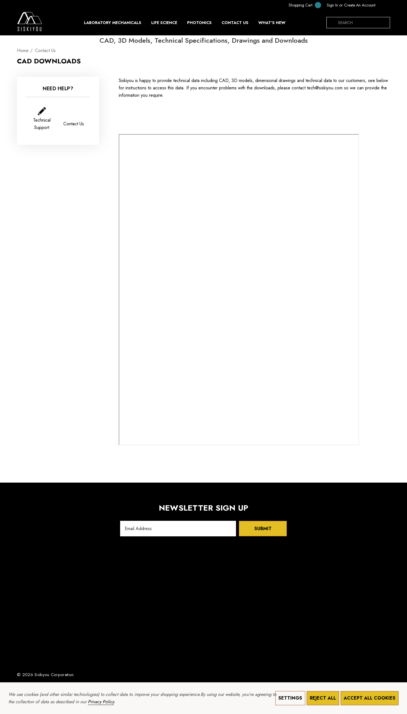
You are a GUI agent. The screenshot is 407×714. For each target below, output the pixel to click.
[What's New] (271, 24)
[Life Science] (164, 24)
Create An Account (359, 5)
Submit (263, 528)
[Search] (332, 22)
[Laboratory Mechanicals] (112, 24)
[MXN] (384, 5)
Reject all (323, 698)
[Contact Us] (235, 22)
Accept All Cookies (369, 698)
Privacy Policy (101, 701)
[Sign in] (332, 5)
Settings (290, 698)
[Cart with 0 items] (301, 5)
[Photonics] (199, 24)
